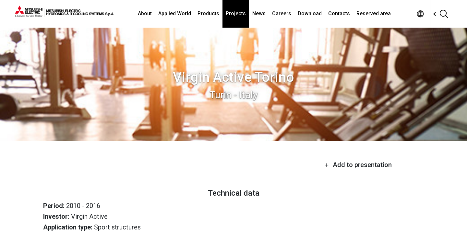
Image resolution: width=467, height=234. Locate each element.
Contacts (339, 13)
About (145, 13)
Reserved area (373, 13)
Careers (281, 13)
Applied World (174, 13)
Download (310, 13)
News (259, 13)
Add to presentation (358, 165)
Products (208, 13)
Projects (236, 13)
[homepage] (64, 14)
